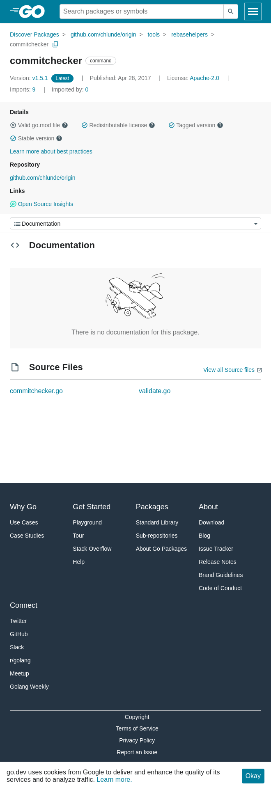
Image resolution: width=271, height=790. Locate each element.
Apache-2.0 (204, 78)
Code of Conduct (220, 588)
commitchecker (29, 44)
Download (211, 522)
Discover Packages (34, 34)
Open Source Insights (41, 204)
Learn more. (114, 779)
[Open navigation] (253, 11)
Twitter (18, 621)
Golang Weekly (29, 686)
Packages (152, 507)
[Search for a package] (142, 11)
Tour (78, 535)
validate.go (154, 390)
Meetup (19, 673)
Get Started (91, 507)
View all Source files (229, 369)
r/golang (20, 660)
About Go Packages (161, 548)
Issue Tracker (216, 548)
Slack (17, 647)
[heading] (35, 11)
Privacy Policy (137, 740)
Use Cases (24, 522)
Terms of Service (137, 728)
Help (79, 562)
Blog (204, 535)
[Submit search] (230, 11)
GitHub (19, 634)
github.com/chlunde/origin (103, 34)
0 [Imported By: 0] (70, 89)
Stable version (36, 138)
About (208, 507)
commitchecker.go (36, 390)
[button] (13, 125)
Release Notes (218, 562)
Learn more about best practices (51, 151)
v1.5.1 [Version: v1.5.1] (30, 78)
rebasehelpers (189, 34)
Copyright (137, 717)
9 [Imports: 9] (23, 89)
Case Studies (27, 535)
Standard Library (157, 522)
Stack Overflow (92, 548)
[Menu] (135, 223)
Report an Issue (137, 752)
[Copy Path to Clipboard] (55, 44)
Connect (23, 605)
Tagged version (195, 125)
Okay (253, 775)
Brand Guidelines (221, 575)
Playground (87, 522)
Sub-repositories (157, 535)
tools (154, 34)
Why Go (23, 507)
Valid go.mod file (39, 125)
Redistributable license (118, 125)
